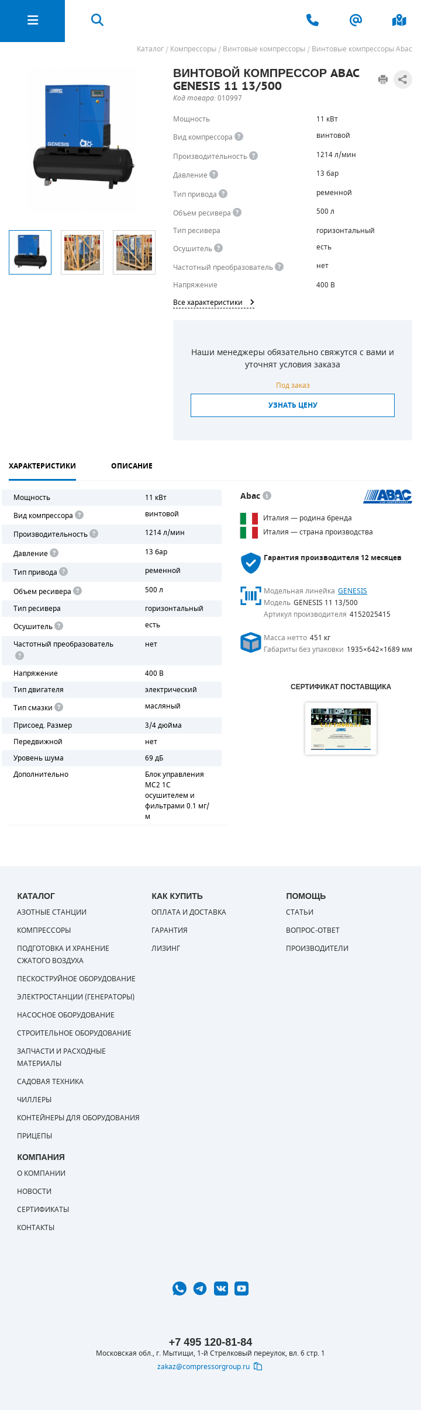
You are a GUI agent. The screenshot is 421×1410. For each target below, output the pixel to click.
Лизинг (165, 948)
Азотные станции (52, 912)
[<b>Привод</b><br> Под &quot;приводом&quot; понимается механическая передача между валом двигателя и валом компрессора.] (223, 194)
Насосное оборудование (66, 1015)
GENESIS (352, 591)
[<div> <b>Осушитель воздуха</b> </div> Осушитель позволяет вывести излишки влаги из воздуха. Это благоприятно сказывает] (218, 248)
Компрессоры (44, 930)
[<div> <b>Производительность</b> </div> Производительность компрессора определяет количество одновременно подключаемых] (253, 156)
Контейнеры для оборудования (78, 1118)
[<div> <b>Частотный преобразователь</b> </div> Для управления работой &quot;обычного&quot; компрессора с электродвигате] (279, 267)
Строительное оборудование (74, 1033)
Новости (34, 1191)
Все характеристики (213, 302)
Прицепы (34, 1136)
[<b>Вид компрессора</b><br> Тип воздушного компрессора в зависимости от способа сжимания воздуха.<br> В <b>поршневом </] (238, 137)
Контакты (35, 1228)
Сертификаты (43, 1209)
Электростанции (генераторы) (75, 997)
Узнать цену (293, 405)
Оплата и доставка (188, 912)
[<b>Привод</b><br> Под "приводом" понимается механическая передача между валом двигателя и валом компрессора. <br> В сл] (62, 572)
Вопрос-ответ (313, 930)
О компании (41, 1173)
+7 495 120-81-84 (211, 1342)
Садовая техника (50, 1081)
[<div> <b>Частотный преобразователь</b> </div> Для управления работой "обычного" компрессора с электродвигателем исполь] (18, 656)
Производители (317, 948)
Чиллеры (34, 1100)
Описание (132, 466)
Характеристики (42, 466)
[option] (30, 252)
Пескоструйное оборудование (76, 979)
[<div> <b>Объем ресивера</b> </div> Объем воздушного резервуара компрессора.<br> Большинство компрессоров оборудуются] (237, 213)
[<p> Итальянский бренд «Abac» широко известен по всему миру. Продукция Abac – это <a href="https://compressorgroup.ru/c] (267, 496)
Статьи (299, 912)
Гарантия (169, 930)
